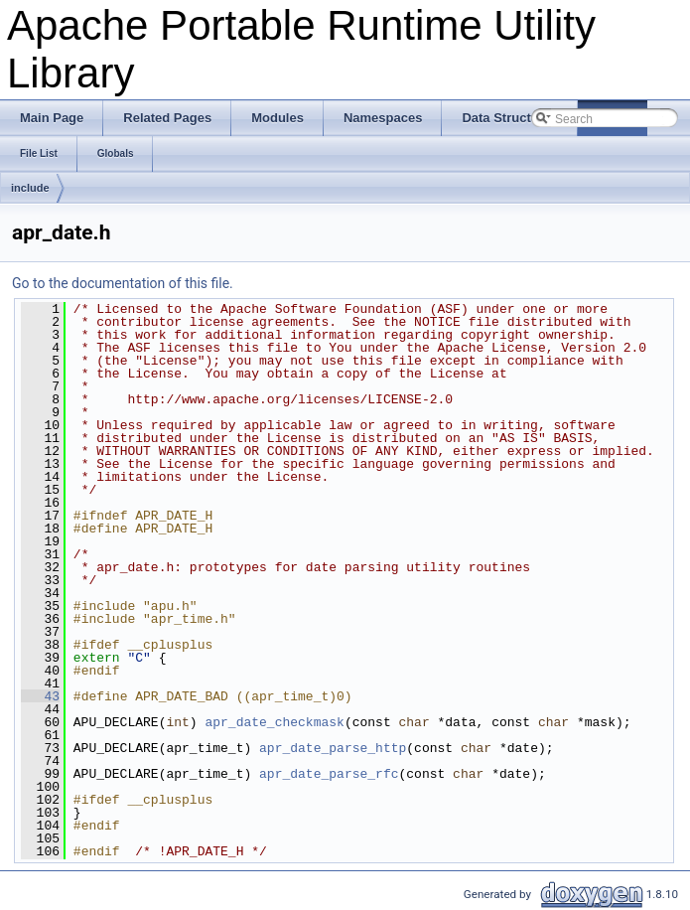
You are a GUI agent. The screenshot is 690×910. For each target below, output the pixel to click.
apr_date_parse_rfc (328, 774)
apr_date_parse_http (332, 748)
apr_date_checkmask (274, 722)
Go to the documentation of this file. (122, 283)
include (30, 188)
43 (40, 696)
